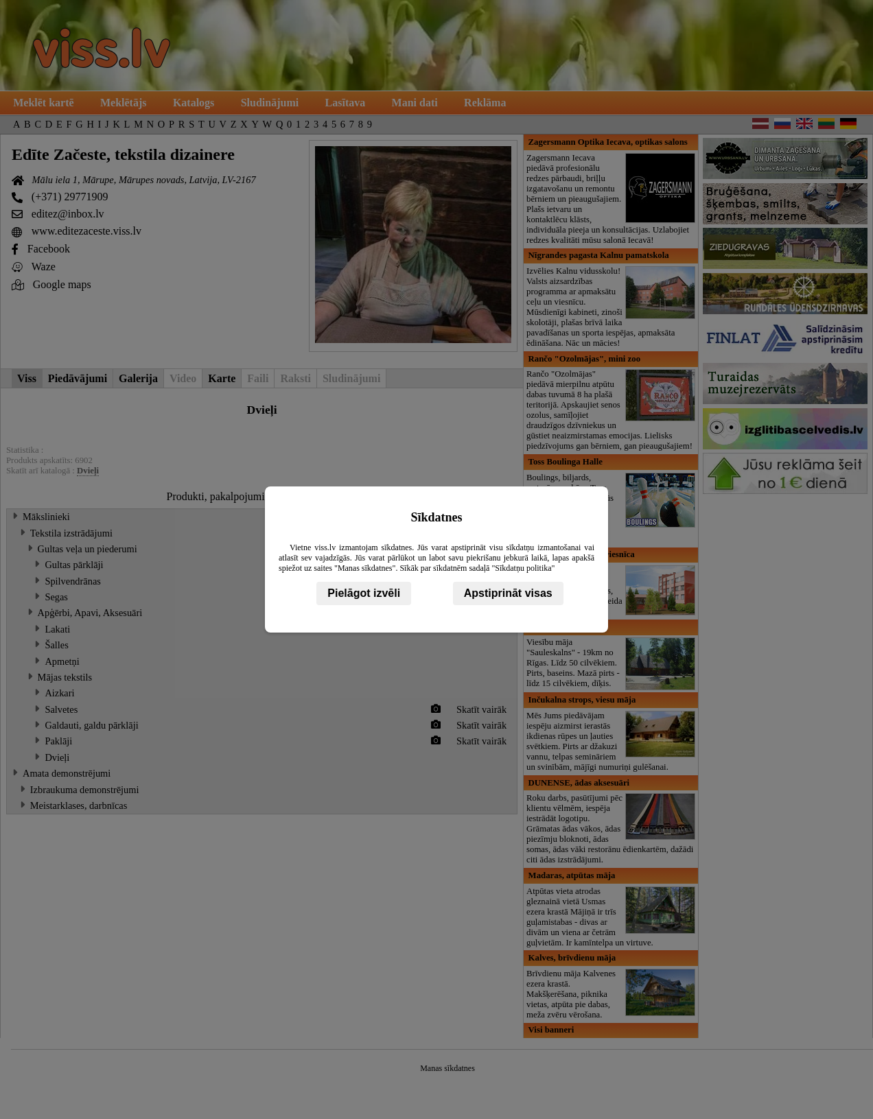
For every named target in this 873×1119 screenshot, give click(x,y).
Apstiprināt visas (508, 593)
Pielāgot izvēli (363, 593)
